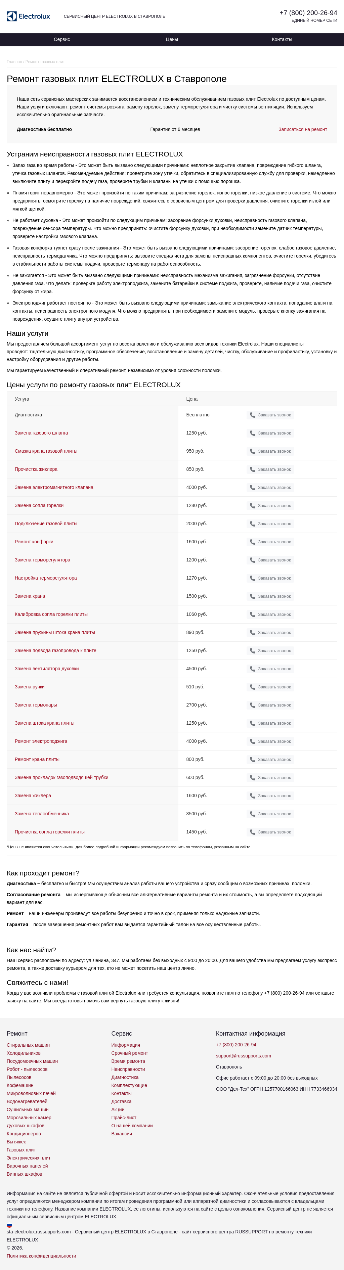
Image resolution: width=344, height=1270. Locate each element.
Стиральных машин (28, 1045)
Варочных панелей (27, 1166)
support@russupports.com (243, 1055)
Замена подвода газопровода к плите (55, 650)
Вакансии (121, 1133)
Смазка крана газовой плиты (46, 451)
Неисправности (128, 1069)
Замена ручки (30, 686)
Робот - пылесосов (27, 1069)
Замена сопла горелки (39, 505)
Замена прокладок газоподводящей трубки (62, 777)
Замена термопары (36, 705)
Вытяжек (16, 1141)
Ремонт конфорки (34, 541)
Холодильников (24, 1053)
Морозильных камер (29, 1117)
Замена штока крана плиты (45, 723)
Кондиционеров (24, 1133)
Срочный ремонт (129, 1053)
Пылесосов (19, 1077)
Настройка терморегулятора (46, 578)
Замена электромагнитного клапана (54, 487)
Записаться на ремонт (302, 129)
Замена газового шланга (41, 433)
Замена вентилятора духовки (47, 668)
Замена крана (30, 596)
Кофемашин (20, 1085)
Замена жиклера (33, 795)
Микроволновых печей (31, 1093)
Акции (117, 1109)
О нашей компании (132, 1125)
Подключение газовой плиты (46, 523)
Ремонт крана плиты (37, 759)
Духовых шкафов (25, 1125)
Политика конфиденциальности (41, 1256)
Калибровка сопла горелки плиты (51, 614)
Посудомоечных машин (32, 1061)
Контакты (282, 39)
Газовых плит (21, 1149)
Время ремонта (128, 1061)
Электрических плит (29, 1158)
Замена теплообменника (42, 813)
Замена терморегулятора (42, 559)
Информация (125, 1045)
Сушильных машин (28, 1109)
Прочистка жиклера (36, 469)
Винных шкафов (24, 1174)
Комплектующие (129, 1085)
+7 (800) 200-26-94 (308, 12)
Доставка (121, 1101)
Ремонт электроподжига (41, 741)
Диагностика (124, 1077)
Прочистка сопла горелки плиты (50, 831)
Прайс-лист (123, 1117)
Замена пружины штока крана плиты (55, 632)
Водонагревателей (27, 1101)
